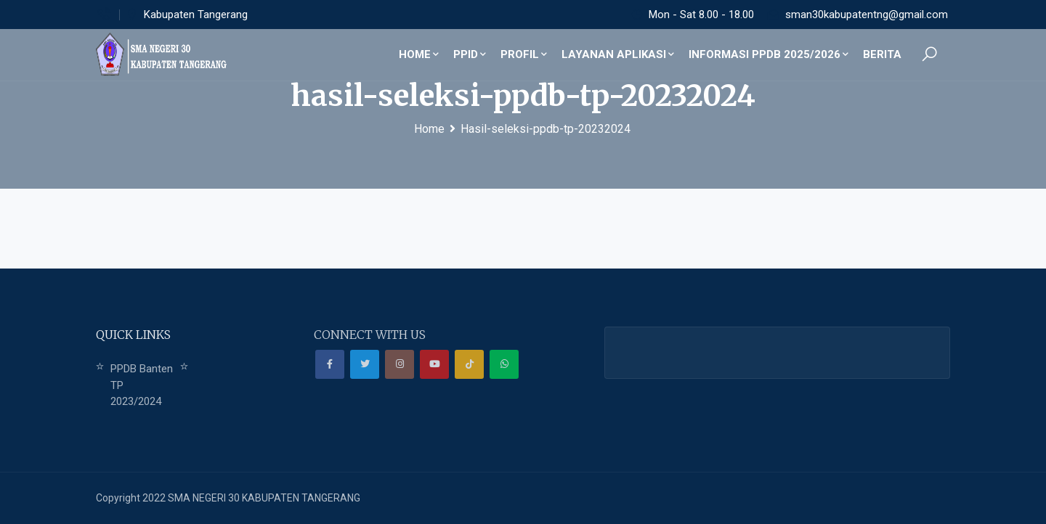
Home (419, 54)
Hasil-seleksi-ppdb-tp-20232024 (546, 129)
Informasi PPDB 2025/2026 (768, 54)
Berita (882, 54)
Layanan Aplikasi (617, 54)
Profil (523, 54)
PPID (469, 54)
